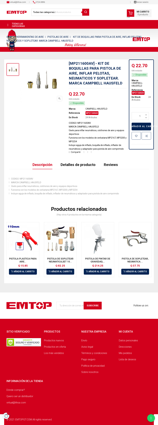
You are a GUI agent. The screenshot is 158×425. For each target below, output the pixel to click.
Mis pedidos (125, 353)
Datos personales (128, 340)
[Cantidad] (140, 116)
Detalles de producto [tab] (78, 165)
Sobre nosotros (89, 372)
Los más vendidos (54, 353)
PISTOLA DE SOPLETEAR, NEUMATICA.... (135, 260)
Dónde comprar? (15, 389)
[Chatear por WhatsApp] (151, 418)
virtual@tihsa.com (18, 2)
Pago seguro (88, 359)
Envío (84, 340)
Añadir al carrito (141, 126)
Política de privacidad (93, 365)
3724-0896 (40, 2)
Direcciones (125, 346)
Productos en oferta (55, 346)
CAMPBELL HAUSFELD (96, 109)
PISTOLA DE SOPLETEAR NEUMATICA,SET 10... (60, 260)
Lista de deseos (127, 359)
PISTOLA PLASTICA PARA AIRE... (23, 260)
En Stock (73, 117)
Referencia (74, 113)
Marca (72, 109)
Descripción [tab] (42, 165)
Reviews (111, 165)
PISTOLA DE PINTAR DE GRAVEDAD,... (97, 260)
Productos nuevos (54, 340)
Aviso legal (87, 346)
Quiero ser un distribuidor (19, 396)
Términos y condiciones (94, 353)
